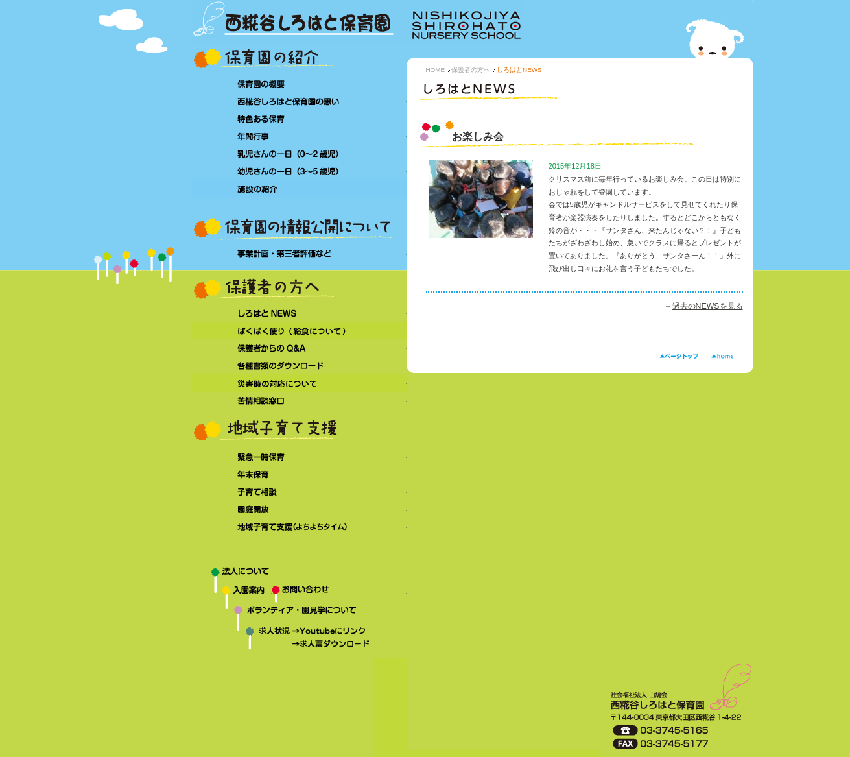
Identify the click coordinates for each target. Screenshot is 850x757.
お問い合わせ (339, 594)
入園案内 (232, 594)
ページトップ (678, 356)
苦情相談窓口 (299, 400)
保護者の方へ (470, 69)
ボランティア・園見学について (299, 615)
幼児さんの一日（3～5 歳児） (299, 171)
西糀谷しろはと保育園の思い (299, 101)
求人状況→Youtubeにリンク (289, 632)
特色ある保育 (299, 118)
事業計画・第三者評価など (299, 254)
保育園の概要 (299, 83)
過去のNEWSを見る (707, 306)
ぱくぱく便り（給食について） (299, 330)
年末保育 (299, 474)
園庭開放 (299, 509)
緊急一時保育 (299, 457)
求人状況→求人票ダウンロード (289, 645)
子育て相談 (299, 492)
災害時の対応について (299, 383)
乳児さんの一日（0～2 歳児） (299, 153)
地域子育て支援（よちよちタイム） (299, 527)
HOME (435, 69)
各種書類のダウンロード (299, 365)
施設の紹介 (299, 188)
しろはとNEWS (299, 313)
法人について (299, 575)
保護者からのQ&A (299, 348)
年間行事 (299, 136)
